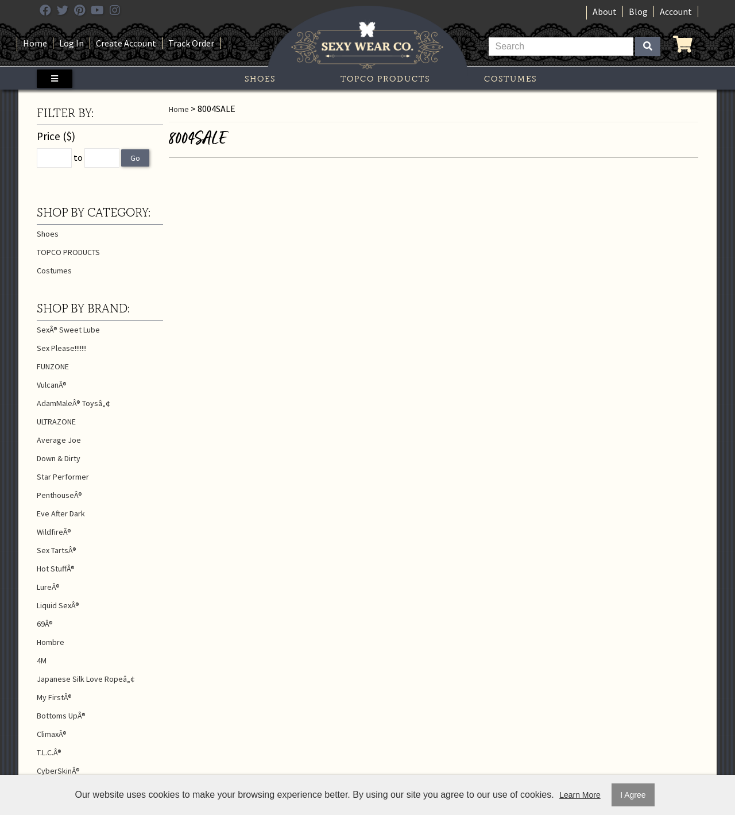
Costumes (510, 79)
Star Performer (63, 477)
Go (135, 158)
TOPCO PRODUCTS (385, 79)
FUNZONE (53, 366)
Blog (638, 11)
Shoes (260, 79)
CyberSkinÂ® (58, 771)
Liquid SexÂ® (58, 605)
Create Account (126, 43)
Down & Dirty (58, 458)
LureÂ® (48, 587)
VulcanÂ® (52, 385)
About (605, 11)
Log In (71, 43)
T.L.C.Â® (49, 752)
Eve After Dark (61, 513)
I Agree (632, 794)
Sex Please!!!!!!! (62, 348)
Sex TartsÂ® (56, 550)
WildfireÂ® (54, 532)
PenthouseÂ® (59, 495)
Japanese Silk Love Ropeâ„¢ (86, 679)
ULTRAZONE (56, 421)
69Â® (45, 624)
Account (676, 11)
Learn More (580, 794)
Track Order (191, 43)
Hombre (50, 642)
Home (35, 43)
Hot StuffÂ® (56, 568)
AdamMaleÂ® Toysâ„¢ (73, 403)
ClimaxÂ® (52, 734)
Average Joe (59, 440)
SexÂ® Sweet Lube (68, 330)
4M (42, 660)
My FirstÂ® (54, 697)
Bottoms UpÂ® (61, 715)
